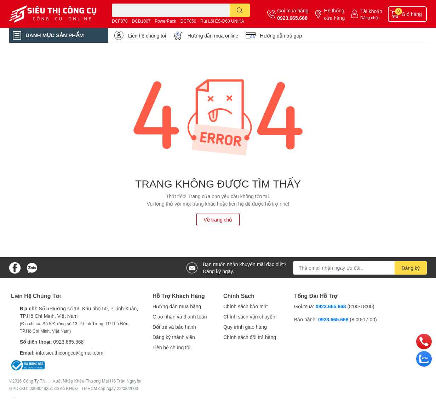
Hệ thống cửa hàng (334, 14)
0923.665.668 (292, 18)
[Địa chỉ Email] (360, 268)
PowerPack (165, 21)
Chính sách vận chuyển (249, 317)
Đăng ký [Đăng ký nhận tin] (411, 268)
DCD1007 (141, 21)
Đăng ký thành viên (174, 337)
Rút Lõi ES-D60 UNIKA (222, 21)
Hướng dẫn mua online (213, 36)
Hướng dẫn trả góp (281, 36)
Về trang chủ (218, 220)
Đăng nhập (370, 17)
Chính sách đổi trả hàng (249, 337)
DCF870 (120, 21)
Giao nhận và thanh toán (180, 317)
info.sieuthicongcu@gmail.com (69, 353)
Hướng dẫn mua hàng (177, 306)
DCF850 (188, 21)
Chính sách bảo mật (245, 306)
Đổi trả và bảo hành (174, 327)
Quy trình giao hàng (245, 327)
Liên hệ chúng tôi (147, 36)
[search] (240, 10)
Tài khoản (371, 11)
